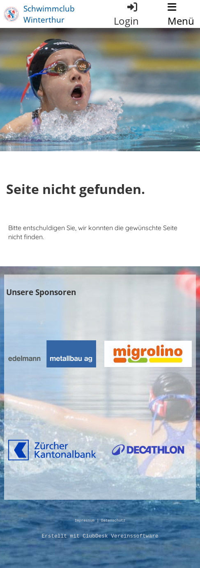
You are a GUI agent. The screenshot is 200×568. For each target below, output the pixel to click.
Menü (181, 15)
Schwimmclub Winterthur (49, 14)
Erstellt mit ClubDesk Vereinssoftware (99, 536)
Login (126, 14)
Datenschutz (113, 521)
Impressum (84, 521)
